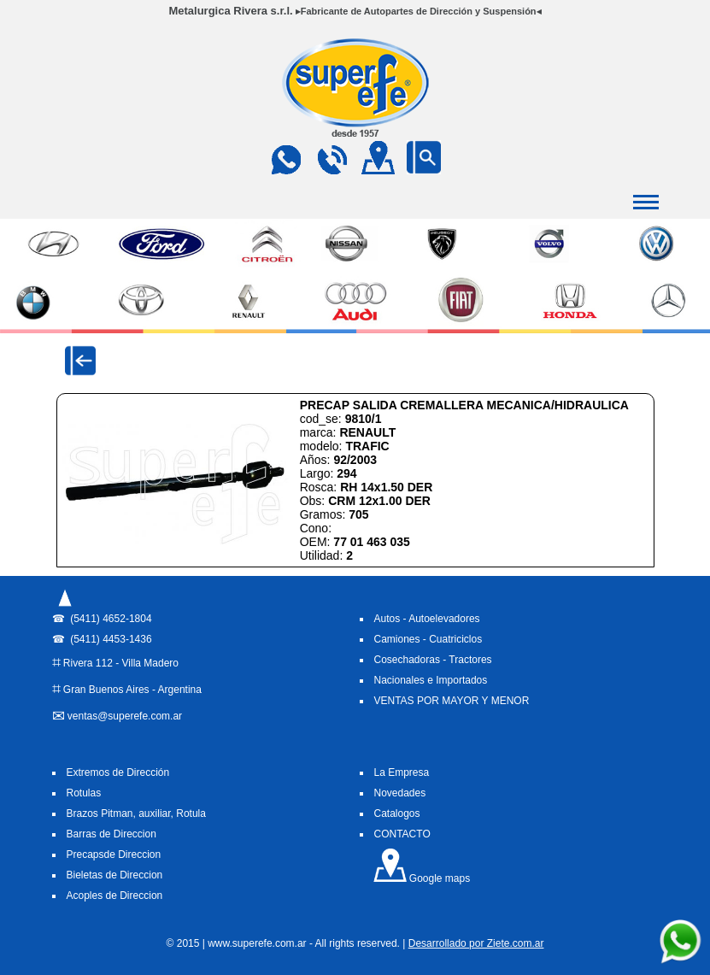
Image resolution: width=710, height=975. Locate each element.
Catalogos (397, 813)
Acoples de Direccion (115, 896)
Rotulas (84, 793)
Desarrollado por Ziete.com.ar (476, 943)
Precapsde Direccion (114, 854)
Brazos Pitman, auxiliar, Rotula (136, 813)
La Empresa (402, 772)
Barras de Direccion (111, 834)
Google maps (422, 878)
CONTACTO (402, 834)
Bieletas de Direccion (115, 875)
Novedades (400, 793)
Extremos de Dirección (118, 772)
